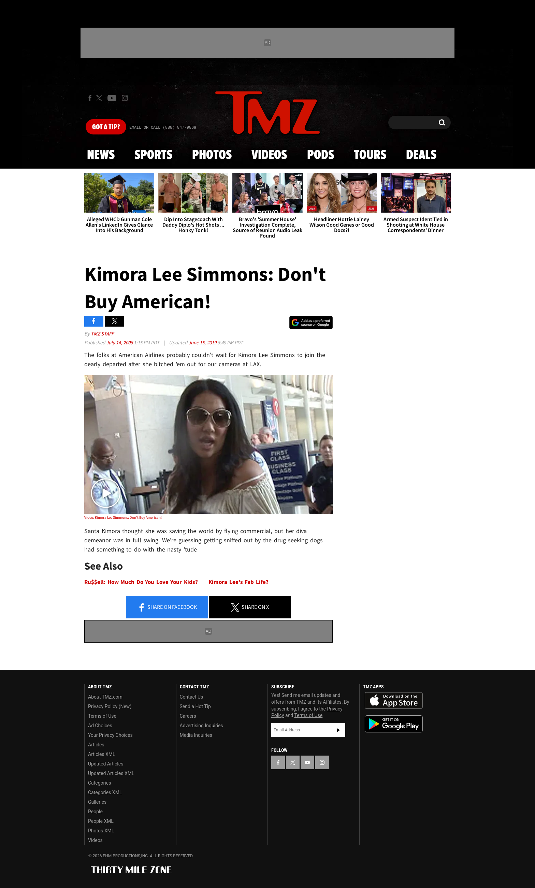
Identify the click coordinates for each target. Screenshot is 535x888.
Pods (320, 155)
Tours (370, 155)
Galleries (97, 802)
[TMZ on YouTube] (307, 762)
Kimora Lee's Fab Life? (238, 582)
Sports (153, 155)
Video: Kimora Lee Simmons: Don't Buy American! (123, 517)
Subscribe (338, 730)
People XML (101, 821)
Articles (96, 744)
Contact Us (191, 697)
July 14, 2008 (120, 342)
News (101, 155)
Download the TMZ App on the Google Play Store (394, 724)
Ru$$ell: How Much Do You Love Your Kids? (141, 582)
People (95, 811)
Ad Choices (100, 725)
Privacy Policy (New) (109, 706)
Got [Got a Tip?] (106, 127)
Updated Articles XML (111, 773)
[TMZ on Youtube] (112, 97)
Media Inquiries (196, 735)
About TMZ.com (105, 697)
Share (167, 607)
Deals (421, 155)
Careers (188, 716)
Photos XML (101, 830)
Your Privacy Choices (110, 735)
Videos (269, 155)
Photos (212, 155)
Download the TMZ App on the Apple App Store (394, 700)
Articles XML (101, 754)
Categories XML (105, 792)
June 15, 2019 (202, 342)
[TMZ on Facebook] (90, 98)
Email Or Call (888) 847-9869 (162, 127)
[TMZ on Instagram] (125, 98)
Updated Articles (105, 764)
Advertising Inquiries (201, 725)
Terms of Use (102, 716)
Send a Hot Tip (195, 706)
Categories (99, 783)
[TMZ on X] (100, 98)
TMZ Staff (102, 333)
